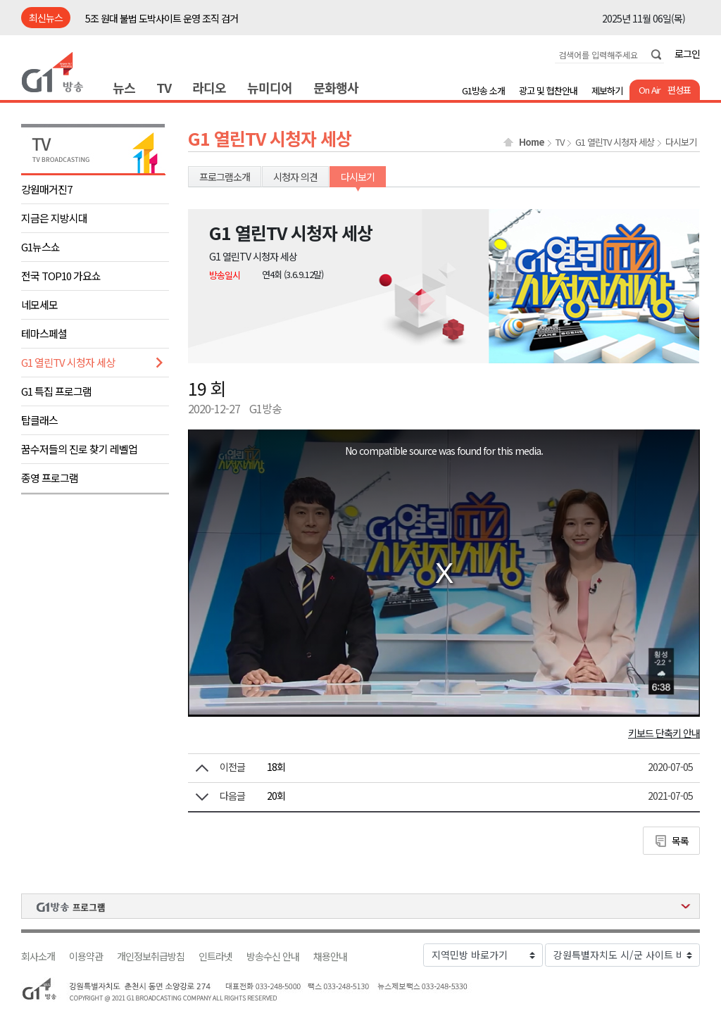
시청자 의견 (295, 177)
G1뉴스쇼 (40, 246)
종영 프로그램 (49, 477)
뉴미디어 (269, 87)
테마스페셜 (44, 333)
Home (531, 142)
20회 (276, 796)
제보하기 (606, 90)
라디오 (209, 87)
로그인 (687, 53)
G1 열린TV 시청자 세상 (68, 362)
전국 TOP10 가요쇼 (61, 275)
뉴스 (124, 87)
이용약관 (86, 956)
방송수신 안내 (272, 956)
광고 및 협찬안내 (548, 90)
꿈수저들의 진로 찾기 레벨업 (79, 448)
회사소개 (38, 956)
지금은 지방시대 (54, 218)
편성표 (679, 89)
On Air (649, 89)
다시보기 (680, 142)
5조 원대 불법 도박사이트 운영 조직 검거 (161, 18)
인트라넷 (215, 956)
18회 (276, 767)
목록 (680, 841)
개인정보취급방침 (150, 956)
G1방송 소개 (483, 90)
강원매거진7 (46, 189)
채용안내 (330, 956)
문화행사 (335, 87)
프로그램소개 (224, 177)
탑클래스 (39, 420)
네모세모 (39, 304)
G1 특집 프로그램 (56, 391)
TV (163, 87)
